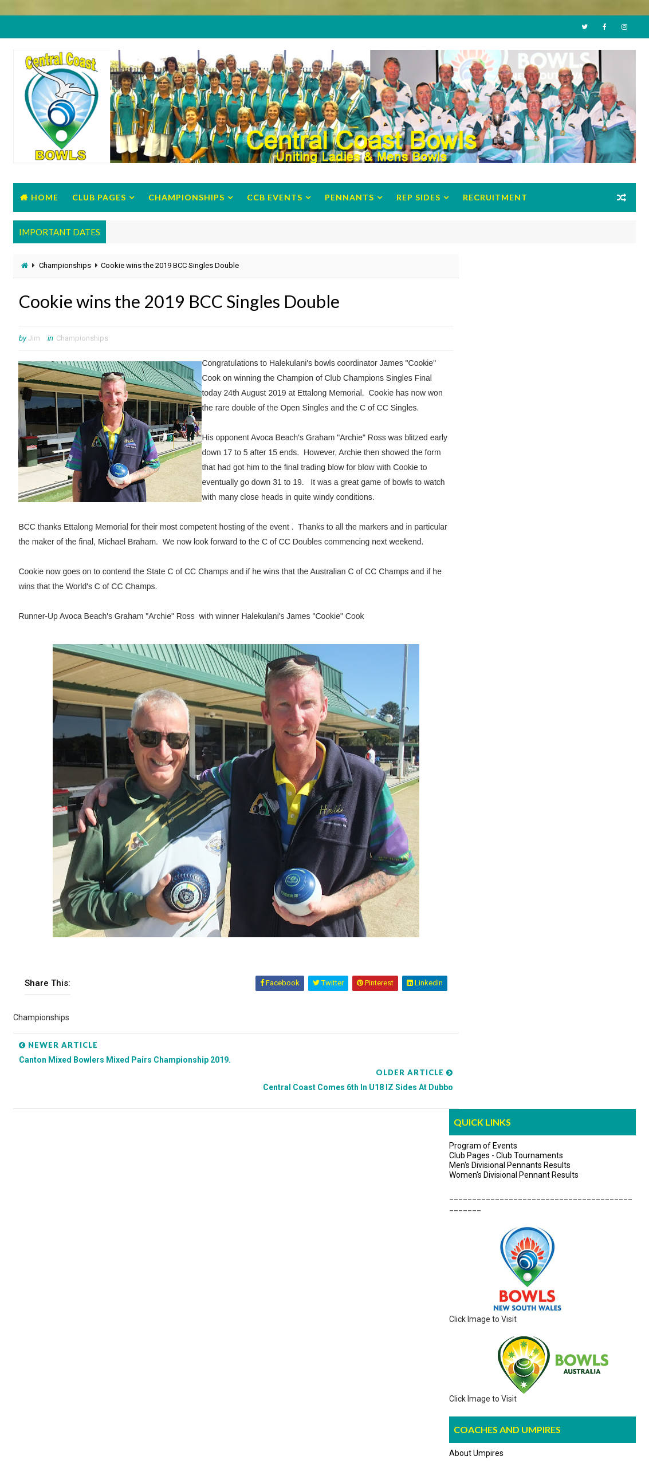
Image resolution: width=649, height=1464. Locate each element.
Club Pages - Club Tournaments (506, 303)
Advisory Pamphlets (474, 1296)
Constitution (49, 1279)
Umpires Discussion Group (496, 633)
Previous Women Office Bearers (84, 1381)
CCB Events (274, 199)
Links (542, 663)
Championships (186, 199)
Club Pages (99, 199)
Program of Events (483, 293)
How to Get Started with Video (492, 1246)
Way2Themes (38, 1444)
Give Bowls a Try (467, 1229)
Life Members (52, 1347)
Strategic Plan (52, 1330)
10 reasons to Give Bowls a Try (492, 1279)
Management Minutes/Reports (83, 1263)
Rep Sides (418, 199)
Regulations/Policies (64, 1296)
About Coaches (477, 617)
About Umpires (476, 601)
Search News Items (480, 665)
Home (44, 199)
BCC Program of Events (70, 1246)
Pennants (349, 199)
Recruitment (495, 199)
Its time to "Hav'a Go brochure (491, 1263)
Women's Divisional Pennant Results (514, 322)
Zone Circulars (53, 1313)
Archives (604, 663)
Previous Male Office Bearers (79, 1363)
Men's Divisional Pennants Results (510, 312)
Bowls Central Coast (106, 1444)
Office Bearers (53, 1229)
